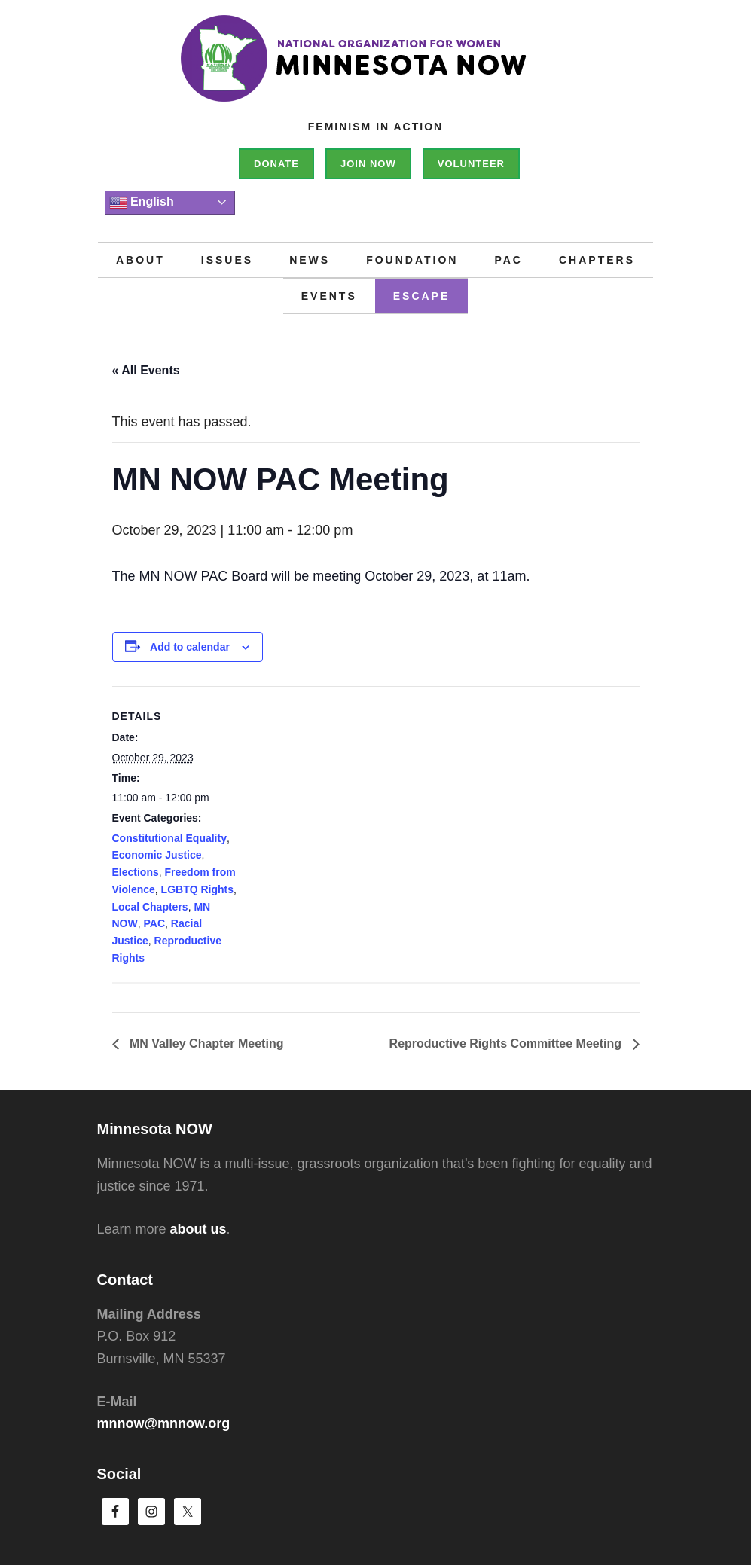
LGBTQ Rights (197, 889)
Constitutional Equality (169, 838)
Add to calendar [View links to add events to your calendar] (190, 647)
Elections (135, 872)
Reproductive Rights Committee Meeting (507, 1043)
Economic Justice (157, 855)
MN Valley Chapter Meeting (205, 1043)
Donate (276, 163)
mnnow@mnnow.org (163, 1423)
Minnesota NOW (376, 68)
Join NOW (368, 163)
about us (198, 1229)
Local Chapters (150, 907)
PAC (155, 923)
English (141, 203)
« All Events (146, 370)
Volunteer (471, 163)
